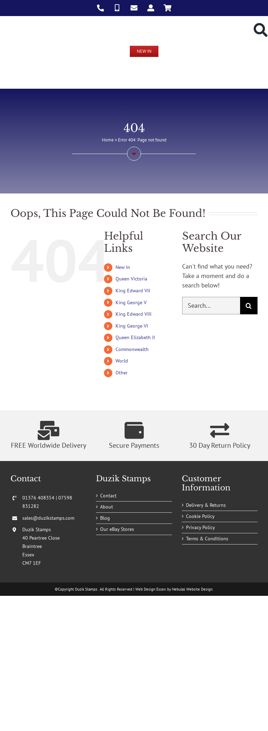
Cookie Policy (200, 516)
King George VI (132, 326)
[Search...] (211, 305)
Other (122, 373)
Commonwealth (132, 349)
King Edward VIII (133, 314)
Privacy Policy (200, 527)
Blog (105, 518)
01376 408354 (38, 498)
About (106, 507)
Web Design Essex (150, 589)
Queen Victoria (131, 279)
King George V (131, 302)
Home (108, 140)
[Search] (249, 305)
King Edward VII (133, 290)
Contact (108, 495)
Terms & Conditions (207, 538)
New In (123, 267)
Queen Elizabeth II (135, 337)
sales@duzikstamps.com (48, 518)
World (122, 361)
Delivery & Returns (206, 505)
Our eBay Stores (117, 529)
